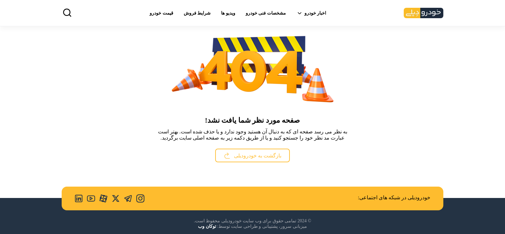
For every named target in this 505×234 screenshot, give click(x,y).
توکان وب (207, 226)
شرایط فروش (197, 13)
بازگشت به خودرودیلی (252, 155)
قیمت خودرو (161, 13)
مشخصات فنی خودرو (266, 13)
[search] (67, 13)
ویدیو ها (228, 13)
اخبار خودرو (311, 13)
